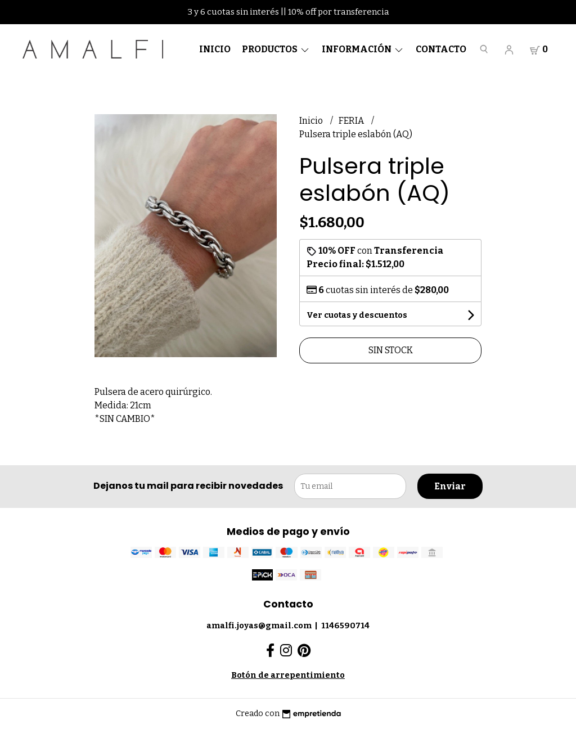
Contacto (441, 49)
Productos (276, 49)
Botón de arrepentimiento (288, 675)
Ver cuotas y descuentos (357, 315)
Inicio (215, 49)
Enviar (450, 486)
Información (363, 49)
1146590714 (345, 626)
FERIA (352, 120)
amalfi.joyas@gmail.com (259, 626)
